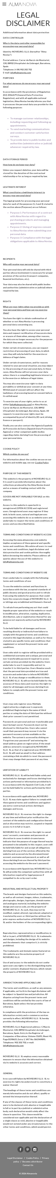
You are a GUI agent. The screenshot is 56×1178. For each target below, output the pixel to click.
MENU (4, 4)
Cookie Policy (32, 1158)
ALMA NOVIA (23, 4)
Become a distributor (32, 1161)
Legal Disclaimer (15, 1158)
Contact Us (28, 1165)
